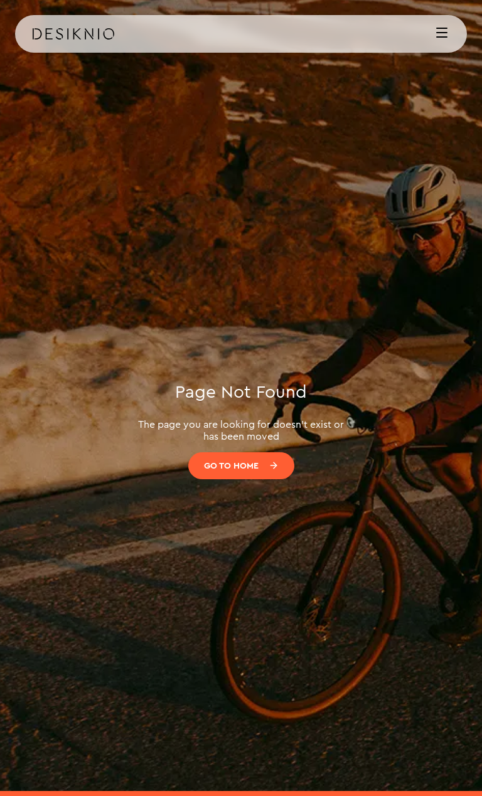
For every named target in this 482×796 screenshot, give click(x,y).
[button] (442, 34)
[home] (226, 34)
